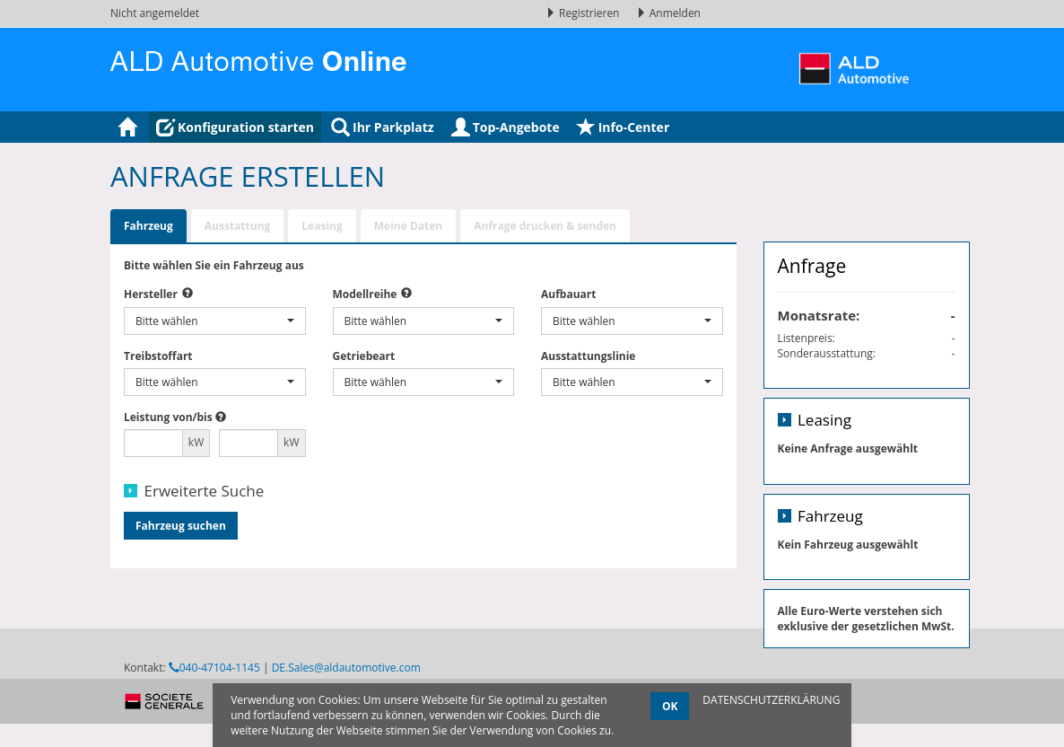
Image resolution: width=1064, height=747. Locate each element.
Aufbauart (568, 294)
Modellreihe (365, 294)
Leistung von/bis (168, 417)
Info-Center (623, 127)
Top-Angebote (505, 127)
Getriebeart (364, 356)
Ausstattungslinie (588, 356)
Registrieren (584, 13)
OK (670, 706)
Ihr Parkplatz (382, 127)
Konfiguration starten (235, 127)
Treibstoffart (158, 356)
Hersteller (151, 294)
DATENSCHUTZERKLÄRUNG (771, 699)
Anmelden (668, 13)
